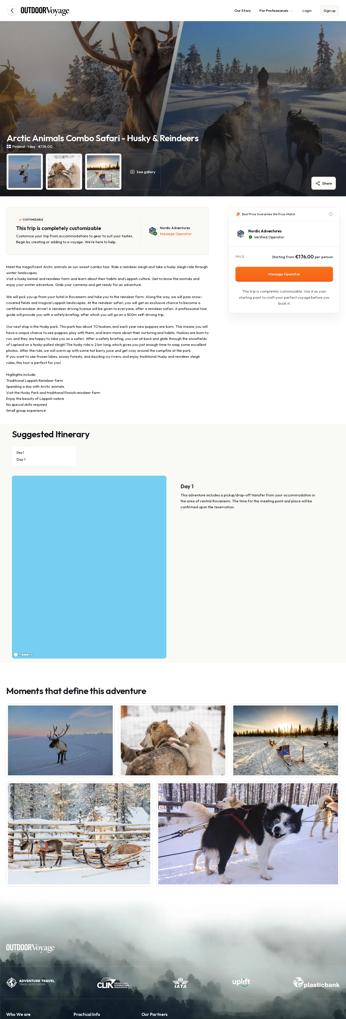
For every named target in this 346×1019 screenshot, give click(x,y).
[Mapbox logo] (23, 654)
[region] (89, 567)
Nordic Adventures (264, 231)
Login (307, 10)
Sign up (330, 10)
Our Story (242, 10)
